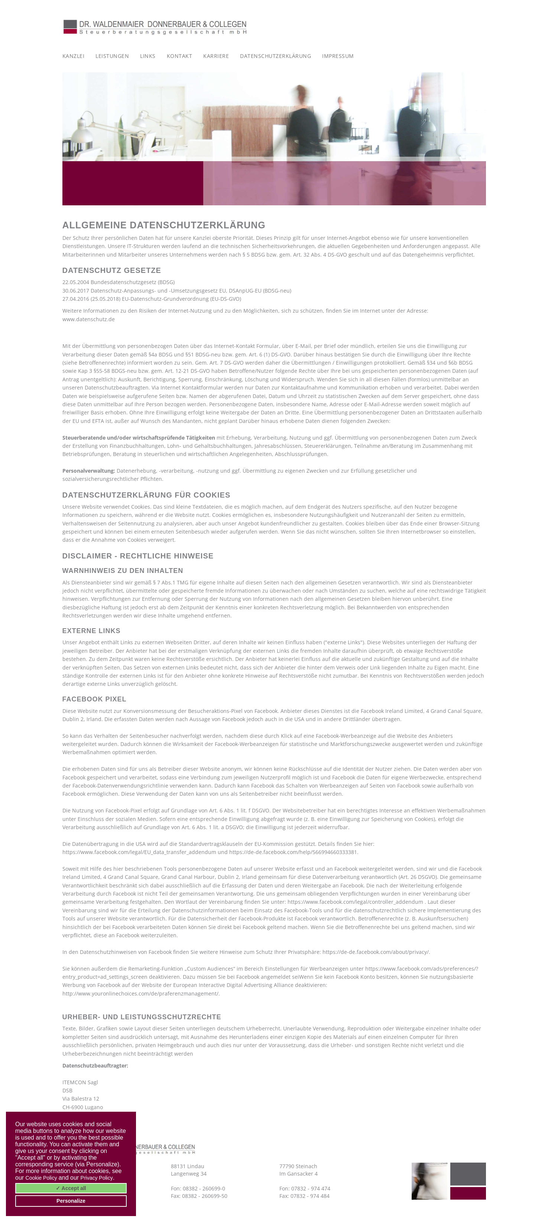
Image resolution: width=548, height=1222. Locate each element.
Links (148, 55)
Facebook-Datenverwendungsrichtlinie (120, 785)
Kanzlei (73, 55)
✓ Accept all (71, 1188)
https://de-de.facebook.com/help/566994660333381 (293, 852)
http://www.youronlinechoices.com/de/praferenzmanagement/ (140, 993)
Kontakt (179, 55)
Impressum (338, 55)
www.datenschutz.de (88, 319)
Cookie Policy (41, 1178)
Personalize (70, 1201)
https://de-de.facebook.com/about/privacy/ (375, 951)
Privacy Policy (97, 1178)
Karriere (216, 55)
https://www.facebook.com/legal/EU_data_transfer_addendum (139, 852)
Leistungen (112, 55)
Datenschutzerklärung (275, 55)
